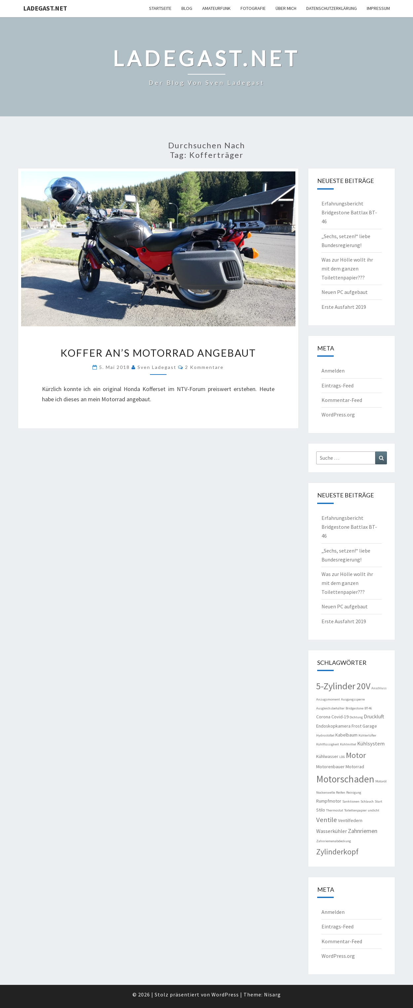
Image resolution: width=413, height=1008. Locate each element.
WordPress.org (338, 414)
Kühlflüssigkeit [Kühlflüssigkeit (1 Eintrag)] (327, 744)
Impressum (378, 8)
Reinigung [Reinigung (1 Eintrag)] (353, 792)
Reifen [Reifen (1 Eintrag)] (340, 792)
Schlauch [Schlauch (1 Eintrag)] (367, 801)
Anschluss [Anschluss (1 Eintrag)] (379, 688)
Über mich (286, 8)
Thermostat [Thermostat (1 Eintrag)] (334, 810)
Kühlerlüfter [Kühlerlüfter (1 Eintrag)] (367, 735)
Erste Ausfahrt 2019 (343, 307)
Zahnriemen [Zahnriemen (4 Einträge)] (362, 831)
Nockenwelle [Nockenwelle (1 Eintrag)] (325, 792)
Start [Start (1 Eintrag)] (378, 801)
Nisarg (272, 994)
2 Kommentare (204, 367)
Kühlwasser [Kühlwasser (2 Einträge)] (327, 756)
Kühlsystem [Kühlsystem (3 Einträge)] (371, 743)
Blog (186, 8)
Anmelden (333, 370)
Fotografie (253, 8)
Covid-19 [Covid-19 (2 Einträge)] (340, 717)
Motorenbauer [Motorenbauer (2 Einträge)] (330, 767)
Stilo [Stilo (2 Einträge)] (320, 810)
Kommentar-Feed (341, 400)
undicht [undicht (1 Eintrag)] (373, 810)
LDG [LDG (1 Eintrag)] (342, 757)
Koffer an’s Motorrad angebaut (158, 353)
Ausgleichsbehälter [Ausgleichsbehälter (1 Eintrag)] (330, 708)
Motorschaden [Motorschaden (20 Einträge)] (345, 779)
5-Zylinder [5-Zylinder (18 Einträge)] (336, 686)
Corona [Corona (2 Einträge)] (323, 717)
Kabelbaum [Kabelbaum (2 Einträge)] (346, 735)
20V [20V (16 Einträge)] (363, 686)
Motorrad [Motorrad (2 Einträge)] (355, 767)
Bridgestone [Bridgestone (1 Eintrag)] (354, 708)
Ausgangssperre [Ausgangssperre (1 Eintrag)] (353, 699)
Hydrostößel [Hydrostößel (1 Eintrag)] (325, 735)
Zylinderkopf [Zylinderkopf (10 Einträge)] (337, 851)
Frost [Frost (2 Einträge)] (356, 726)
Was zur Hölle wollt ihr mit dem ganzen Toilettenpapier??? (347, 268)
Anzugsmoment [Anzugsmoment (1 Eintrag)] (328, 699)
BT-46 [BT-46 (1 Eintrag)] (368, 708)
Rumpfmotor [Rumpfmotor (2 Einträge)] (328, 801)
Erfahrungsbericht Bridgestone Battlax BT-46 (349, 212)
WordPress (225, 994)
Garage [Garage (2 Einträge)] (369, 726)
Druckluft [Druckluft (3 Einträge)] (374, 716)
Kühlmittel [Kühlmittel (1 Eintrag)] (348, 744)
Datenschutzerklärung (331, 8)
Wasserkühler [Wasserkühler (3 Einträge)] (331, 831)
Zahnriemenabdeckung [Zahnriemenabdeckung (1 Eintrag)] (333, 841)
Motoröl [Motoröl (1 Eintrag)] (381, 781)
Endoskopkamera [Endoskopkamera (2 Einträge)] (333, 726)
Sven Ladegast (156, 367)
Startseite (160, 8)
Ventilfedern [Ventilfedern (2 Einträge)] (350, 820)
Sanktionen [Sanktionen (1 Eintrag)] (350, 801)
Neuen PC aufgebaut (344, 292)
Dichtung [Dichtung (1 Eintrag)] (356, 717)
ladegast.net (45, 8)
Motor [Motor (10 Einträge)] (356, 755)
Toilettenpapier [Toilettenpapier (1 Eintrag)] (355, 810)
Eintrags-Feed (337, 385)
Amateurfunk (216, 8)
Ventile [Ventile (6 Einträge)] (326, 819)
